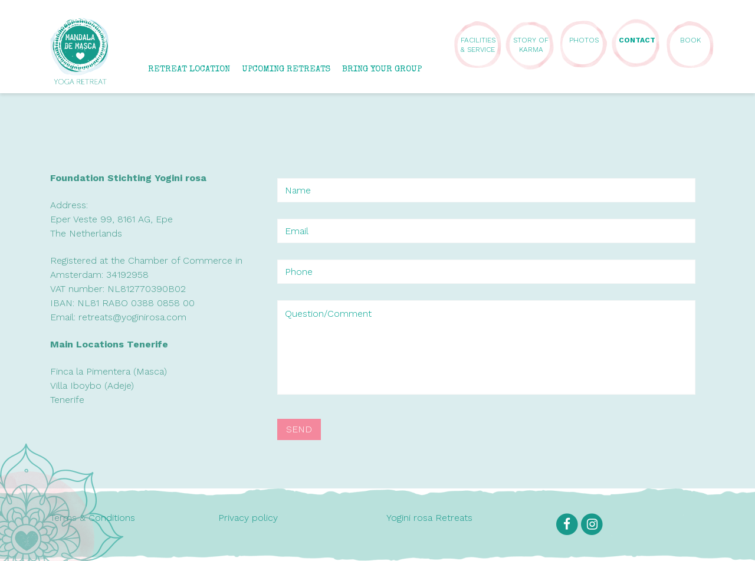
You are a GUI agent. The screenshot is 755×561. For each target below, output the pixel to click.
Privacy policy (248, 517)
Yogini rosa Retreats (429, 517)
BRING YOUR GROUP (382, 69)
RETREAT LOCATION (189, 69)
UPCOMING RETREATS (286, 69)
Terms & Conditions (92, 517)
